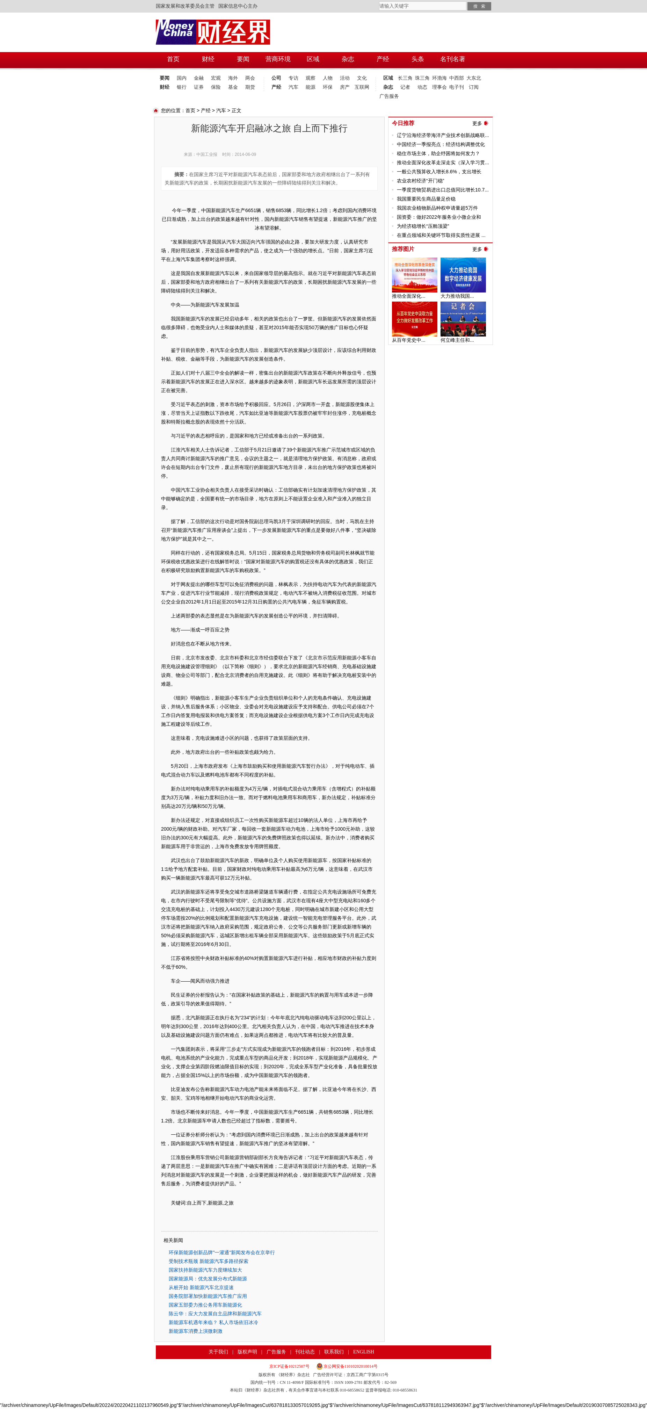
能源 (310, 87)
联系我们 (334, 1351)
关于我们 (218, 1351)
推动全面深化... (409, 296)
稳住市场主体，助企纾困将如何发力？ (438, 153)
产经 (276, 87)
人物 (328, 78)
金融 (199, 78)
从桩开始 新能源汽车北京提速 (201, 1287)
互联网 (362, 87)
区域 (388, 78)
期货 (250, 87)
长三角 (405, 78)
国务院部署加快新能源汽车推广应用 (208, 1296)
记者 (405, 87)
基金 (233, 87)
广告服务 (388, 96)
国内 (182, 78)
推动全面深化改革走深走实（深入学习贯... (443, 162)
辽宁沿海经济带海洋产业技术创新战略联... (443, 135)
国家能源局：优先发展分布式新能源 (208, 1278)
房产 (345, 87)
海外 (233, 78)
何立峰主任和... (457, 340)
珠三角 (422, 78)
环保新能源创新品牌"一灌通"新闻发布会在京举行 (222, 1252)
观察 (310, 78)
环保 (328, 87)
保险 (216, 87)
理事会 (439, 87)
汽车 (293, 87)
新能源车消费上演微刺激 (196, 1331)
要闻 (164, 78)
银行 (182, 87)
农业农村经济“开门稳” (420, 180)
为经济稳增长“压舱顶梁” (423, 226)
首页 (190, 110)
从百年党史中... (409, 340)
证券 (199, 87)
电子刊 (456, 87)
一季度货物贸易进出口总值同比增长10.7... (443, 190)
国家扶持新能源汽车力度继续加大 (205, 1270)
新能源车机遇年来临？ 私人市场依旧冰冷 (213, 1322)
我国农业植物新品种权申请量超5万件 (437, 208)
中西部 (456, 78)
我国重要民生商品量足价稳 (426, 199)
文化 (362, 78)
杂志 (388, 87)
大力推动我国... (457, 296)
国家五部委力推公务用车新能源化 (205, 1305)
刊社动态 (305, 1351)
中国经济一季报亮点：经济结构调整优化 (441, 144)
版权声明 (247, 1351)
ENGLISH (363, 1351)
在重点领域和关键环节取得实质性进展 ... (441, 235)
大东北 (473, 78)
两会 (250, 78)
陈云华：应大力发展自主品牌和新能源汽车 (215, 1313)
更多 (477, 123)
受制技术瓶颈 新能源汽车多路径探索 (208, 1261)
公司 (276, 78)
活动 (345, 78)
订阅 (474, 87)
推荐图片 (403, 249)
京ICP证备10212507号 (289, 1366)
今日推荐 (403, 123)
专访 (293, 78)
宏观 (216, 78)
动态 (422, 87)
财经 (164, 87)
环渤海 (439, 78)
